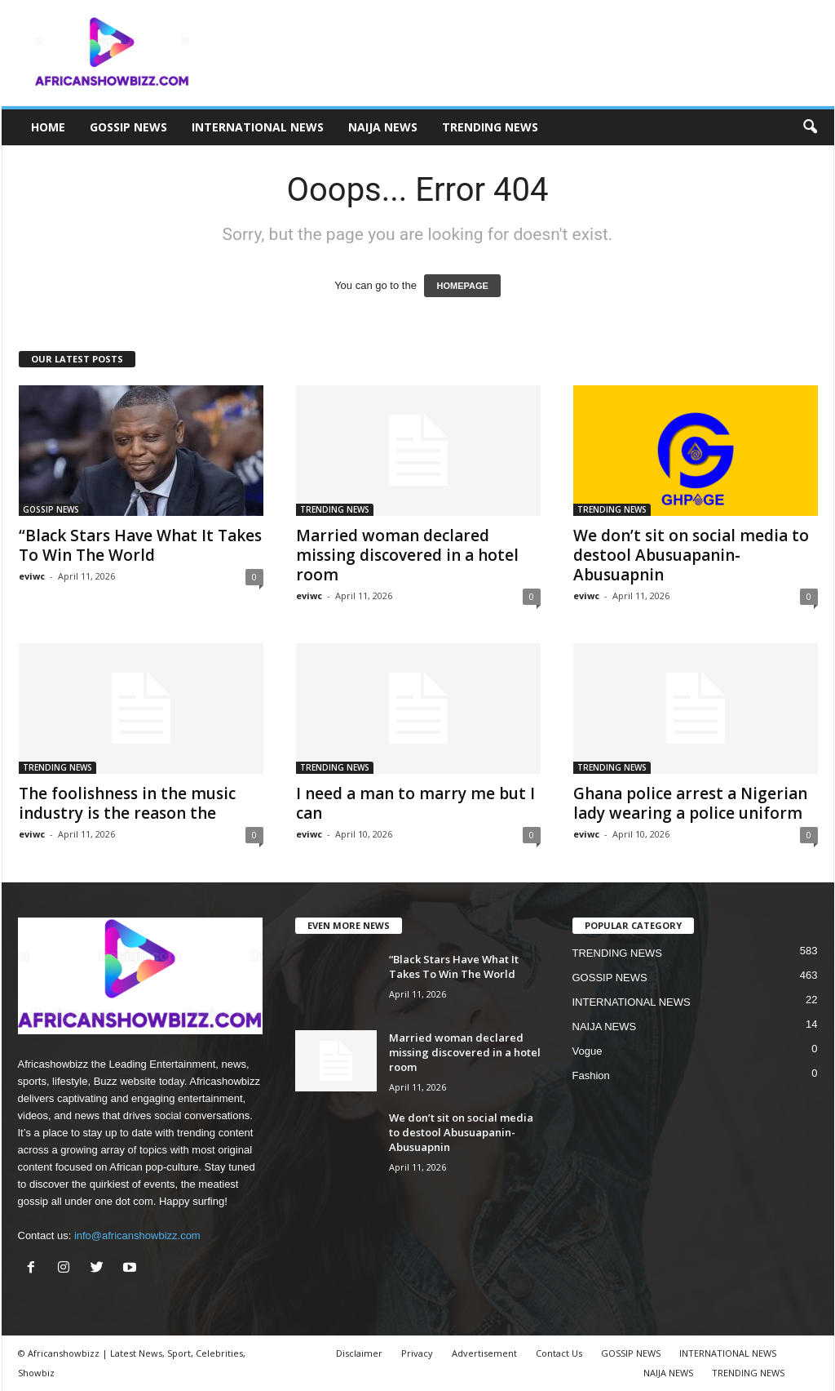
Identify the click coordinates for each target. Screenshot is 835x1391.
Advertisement (484, 1353)
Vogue (587, 1051)
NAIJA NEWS (383, 127)
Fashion (591, 1075)
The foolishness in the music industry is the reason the (127, 803)
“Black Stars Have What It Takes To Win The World (140, 545)
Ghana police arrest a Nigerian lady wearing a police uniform (690, 803)
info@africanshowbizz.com (137, 1235)
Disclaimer (359, 1353)
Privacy (417, 1353)
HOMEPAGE (462, 286)
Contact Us (559, 1353)
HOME (48, 127)
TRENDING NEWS (490, 127)
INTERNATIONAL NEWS (258, 127)
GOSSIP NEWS (128, 127)
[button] (810, 127)
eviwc (32, 576)
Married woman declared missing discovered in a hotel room (407, 555)
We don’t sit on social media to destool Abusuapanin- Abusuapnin (691, 555)
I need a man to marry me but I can (415, 803)
